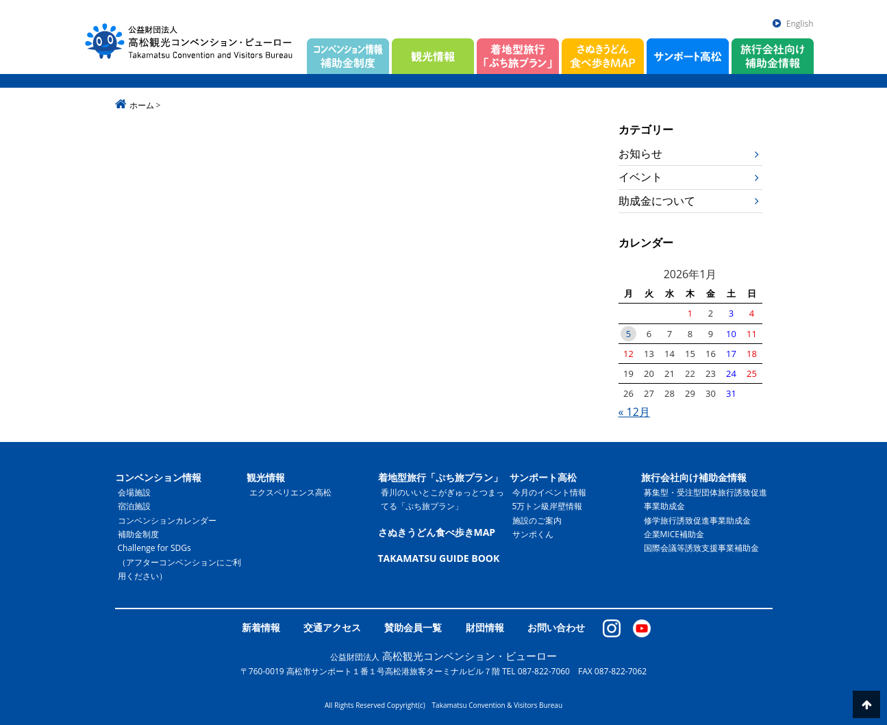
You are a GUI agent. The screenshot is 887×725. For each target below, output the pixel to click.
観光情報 (266, 477)
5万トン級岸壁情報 (547, 506)
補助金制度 (138, 534)
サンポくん (532, 534)
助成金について (657, 200)
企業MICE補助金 (674, 534)
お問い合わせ (556, 627)
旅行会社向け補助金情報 (694, 477)
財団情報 (485, 627)
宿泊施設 (134, 506)
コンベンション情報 (158, 477)
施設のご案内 (537, 520)
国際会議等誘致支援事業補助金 (701, 548)
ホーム (141, 105)
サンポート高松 (543, 477)
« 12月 (634, 411)
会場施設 (134, 492)
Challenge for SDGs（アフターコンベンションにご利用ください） (179, 562)
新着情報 (261, 627)
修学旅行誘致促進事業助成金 (697, 520)
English (800, 23)
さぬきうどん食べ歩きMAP (437, 532)
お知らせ (640, 153)
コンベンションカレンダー (167, 520)
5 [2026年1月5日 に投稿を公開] (628, 334)
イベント (640, 176)
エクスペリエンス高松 (290, 492)
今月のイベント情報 (549, 492)
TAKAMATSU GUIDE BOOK (439, 558)
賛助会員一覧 (413, 627)
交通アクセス (332, 627)
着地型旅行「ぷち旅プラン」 (440, 477)
